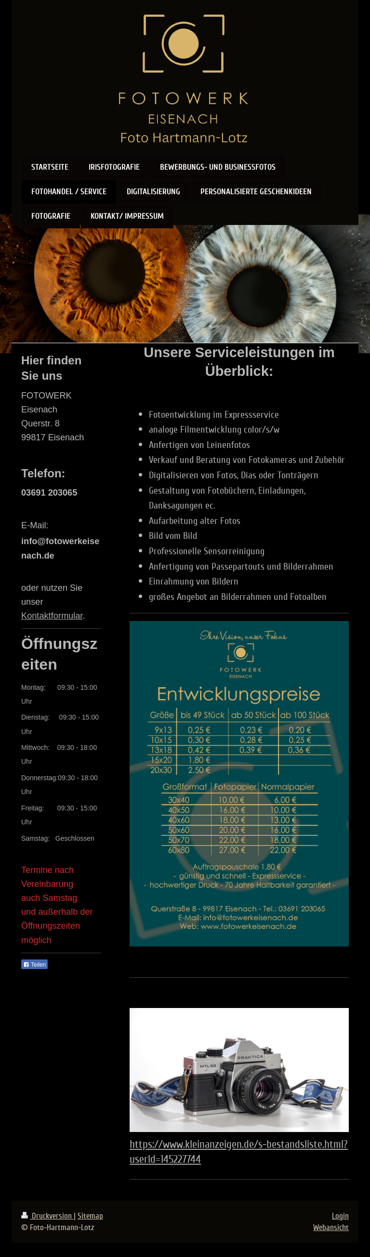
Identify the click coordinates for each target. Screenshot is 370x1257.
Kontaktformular (51, 616)
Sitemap (90, 1216)
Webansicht (331, 1227)
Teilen (34, 964)
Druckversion (47, 1216)
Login (340, 1216)
